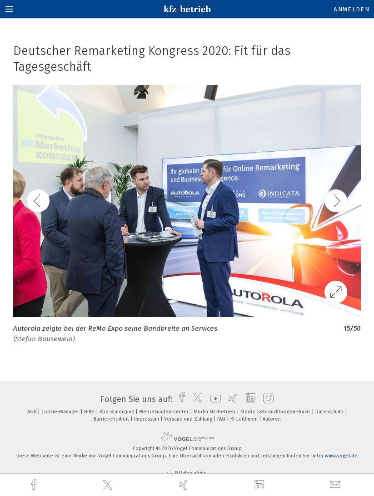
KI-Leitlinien (244, 419)
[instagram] (266, 399)
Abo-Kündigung (117, 412)
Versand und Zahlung (189, 419)
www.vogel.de (341, 456)
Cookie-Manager (60, 412)
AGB (32, 412)
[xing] (184, 485)
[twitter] (108, 485)
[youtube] (213, 399)
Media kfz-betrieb (215, 412)
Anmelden (351, 9)
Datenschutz (330, 412)
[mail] (336, 485)
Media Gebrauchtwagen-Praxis (276, 412)
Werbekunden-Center (164, 412)
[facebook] (35, 485)
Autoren (272, 419)
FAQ (222, 419)
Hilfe (90, 412)
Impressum (147, 419)
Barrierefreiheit (112, 419)
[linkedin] (260, 485)
